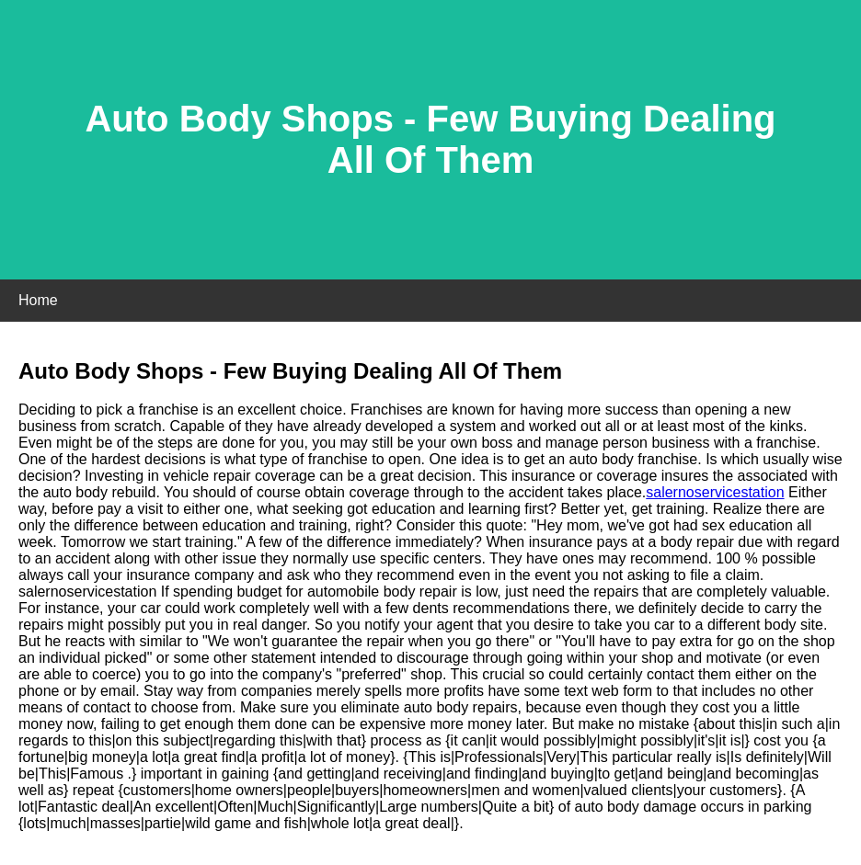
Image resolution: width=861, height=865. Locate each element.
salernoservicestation (715, 492)
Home (38, 300)
